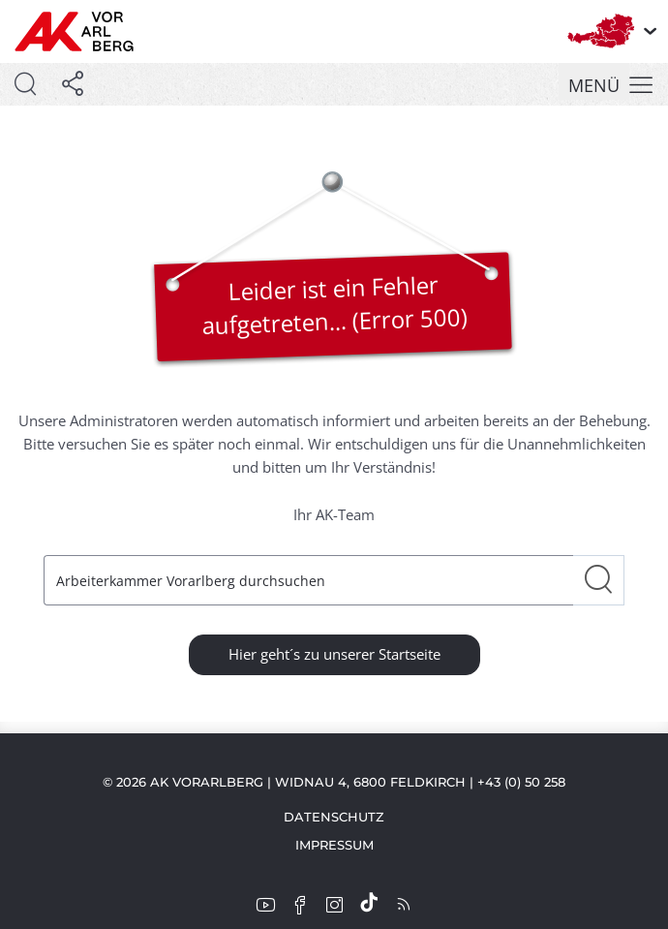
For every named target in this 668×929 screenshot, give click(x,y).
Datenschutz (334, 816)
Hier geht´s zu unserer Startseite (334, 654)
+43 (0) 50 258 (521, 782)
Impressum (334, 844)
